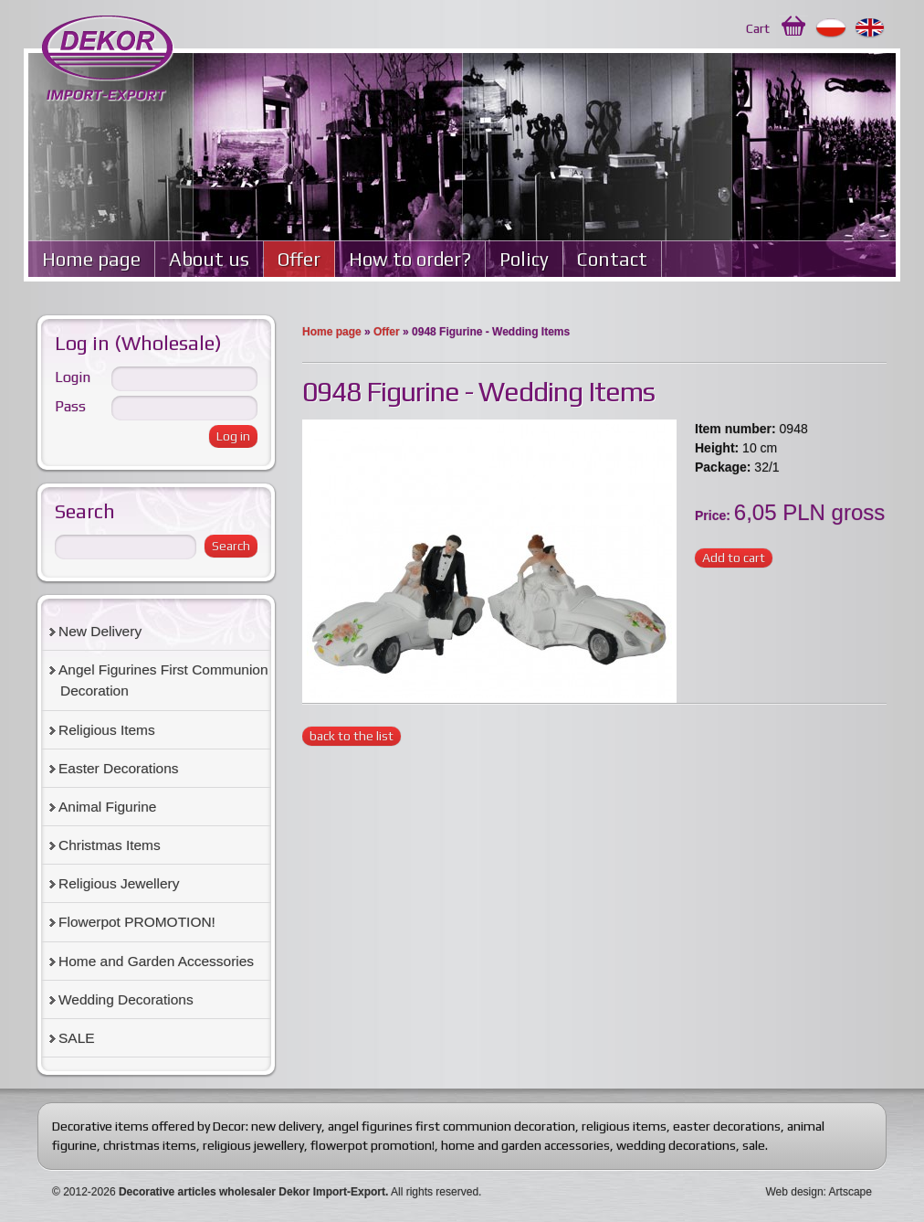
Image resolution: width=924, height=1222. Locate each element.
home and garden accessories (525, 1145)
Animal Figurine (107, 806)
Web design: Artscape (818, 1191)
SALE (76, 1038)
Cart (758, 28)
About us (209, 259)
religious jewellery (253, 1145)
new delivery (286, 1126)
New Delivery (100, 631)
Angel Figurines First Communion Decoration (163, 680)
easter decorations (727, 1126)
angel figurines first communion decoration (451, 1126)
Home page (91, 259)
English (871, 28)
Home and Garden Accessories (156, 961)
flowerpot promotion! (372, 1145)
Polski (831, 28)
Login (72, 377)
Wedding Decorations (126, 999)
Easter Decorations (118, 768)
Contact (612, 259)
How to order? (410, 259)
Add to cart (733, 557)
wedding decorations (676, 1145)
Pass (70, 406)
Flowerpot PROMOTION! (136, 922)
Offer (299, 259)
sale (753, 1145)
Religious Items (106, 730)
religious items (624, 1126)
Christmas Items (109, 845)
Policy (524, 259)
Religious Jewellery (118, 883)
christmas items (149, 1145)
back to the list (352, 735)
